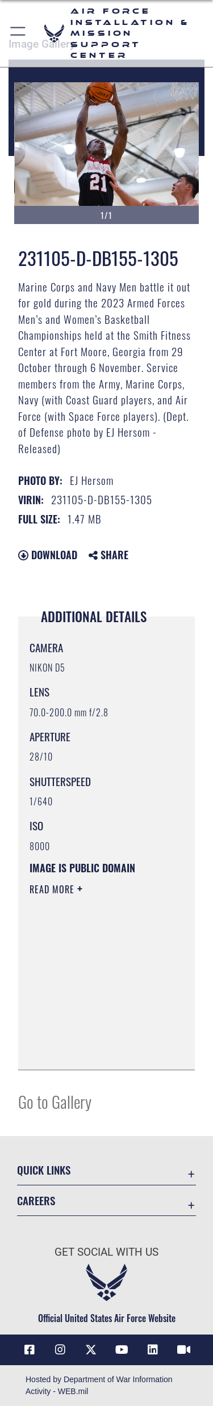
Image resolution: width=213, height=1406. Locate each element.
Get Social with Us (106, 1252)
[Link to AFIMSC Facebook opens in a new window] (29, 1349)
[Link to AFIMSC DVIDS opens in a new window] (183, 1349)
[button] (18, 33)
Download (47, 554)
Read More (53, 889)
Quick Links (43, 1170)
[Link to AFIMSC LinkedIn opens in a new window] (152, 1349)
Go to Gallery (54, 1101)
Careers (36, 1200)
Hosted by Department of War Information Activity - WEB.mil (99, 1385)
